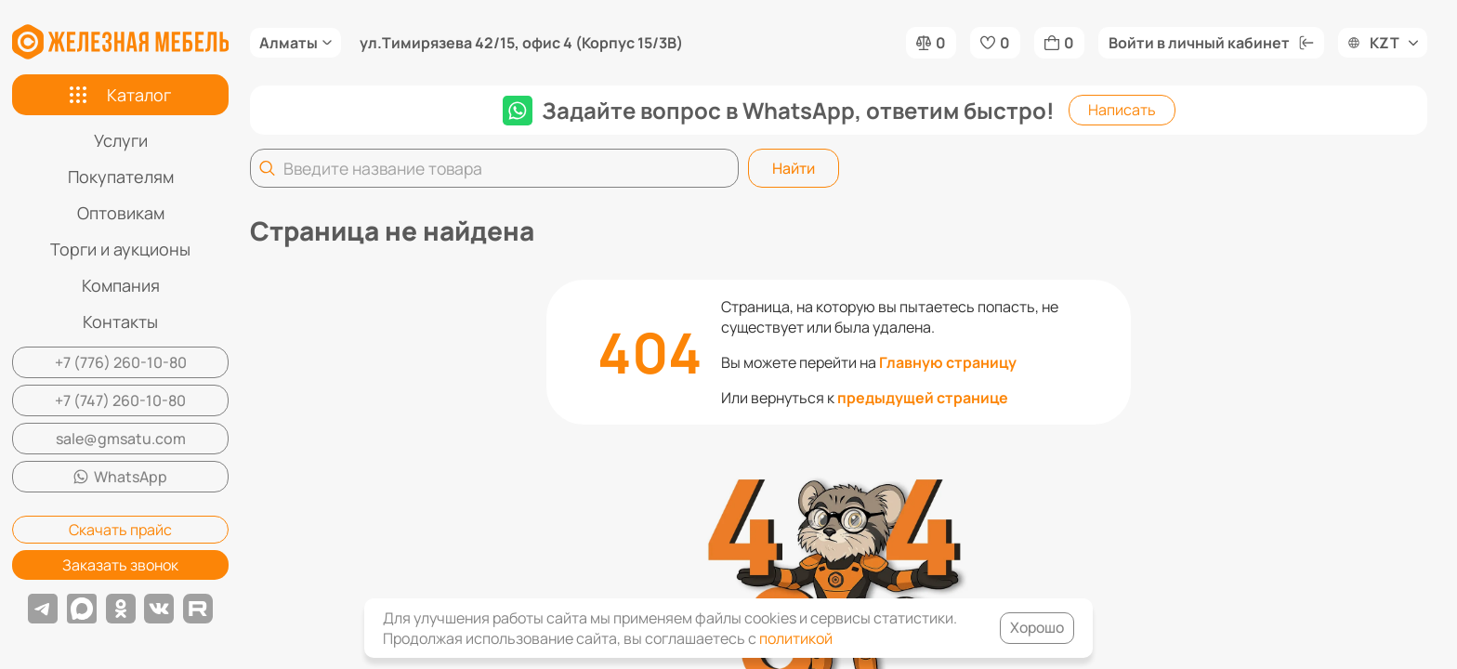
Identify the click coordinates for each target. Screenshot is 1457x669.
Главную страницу (948, 362)
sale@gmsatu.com (121, 438)
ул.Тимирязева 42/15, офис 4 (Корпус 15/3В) (521, 42)
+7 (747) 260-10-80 (120, 400)
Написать (1122, 109)
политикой (796, 638)
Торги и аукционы (120, 249)
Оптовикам (120, 213)
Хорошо (1035, 628)
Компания (121, 285)
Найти (793, 168)
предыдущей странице (922, 397)
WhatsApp (120, 476)
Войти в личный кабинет (1211, 43)
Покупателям (121, 176)
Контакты (120, 321)
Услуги (121, 140)
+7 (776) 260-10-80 (121, 362)
